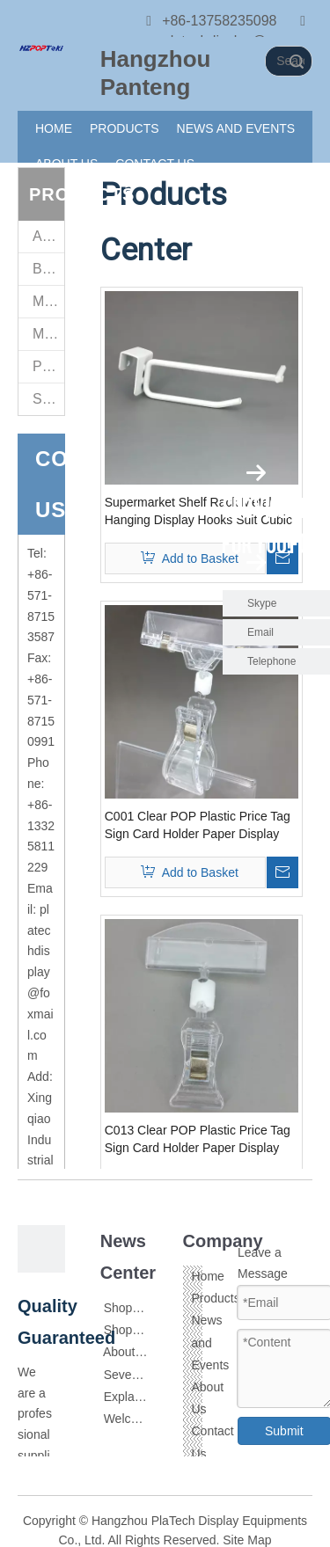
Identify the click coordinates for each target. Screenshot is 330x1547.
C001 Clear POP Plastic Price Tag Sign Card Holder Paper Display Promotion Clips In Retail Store (197, 826)
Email (260, 632)
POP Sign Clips (48, 366)
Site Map (247, 1540)
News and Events (211, 1342)
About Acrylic (138, 1352)
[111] (41, 47)
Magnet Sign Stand (48, 301)
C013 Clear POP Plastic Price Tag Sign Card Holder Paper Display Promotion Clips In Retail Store (197, 1140)
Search (297, 61)
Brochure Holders (48, 268)
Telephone (284, 661)
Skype (261, 603)
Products (216, 1298)
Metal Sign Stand (48, 333)
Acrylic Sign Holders (48, 236)
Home (208, 1276)
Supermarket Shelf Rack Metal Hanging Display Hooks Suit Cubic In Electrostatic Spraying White (198, 512)
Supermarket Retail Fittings (48, 398)
